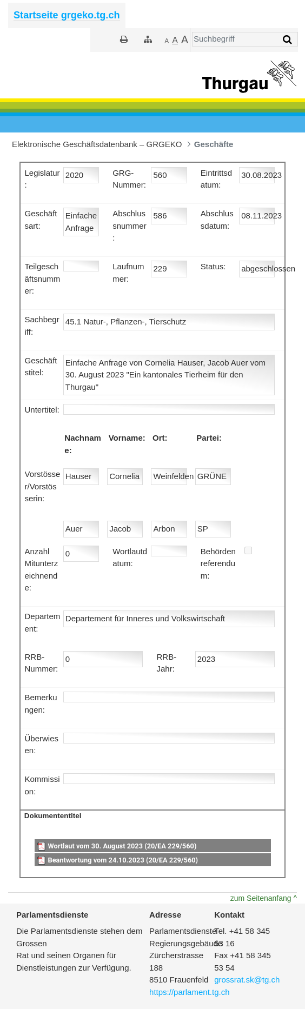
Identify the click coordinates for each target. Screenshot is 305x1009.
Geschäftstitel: (41, 366)
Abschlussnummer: (129, 225)
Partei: (209, 437)
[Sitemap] (148, 39)
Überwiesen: (42, 744)
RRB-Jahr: (166, 663)
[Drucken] (124, 39)
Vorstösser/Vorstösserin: (43, 486)
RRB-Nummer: (41, 663)
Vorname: (127, 437)
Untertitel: (42, 409)
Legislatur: (42, 179)
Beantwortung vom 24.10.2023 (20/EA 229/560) (123, 860)
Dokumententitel (53, 816)
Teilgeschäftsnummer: (43, 278)
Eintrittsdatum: (216, 179)
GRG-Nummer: (129, 179)
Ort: (160, 437)
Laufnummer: (128, 272)
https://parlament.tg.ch (189, 992)
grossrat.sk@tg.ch (247, 979)
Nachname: (82, 444)
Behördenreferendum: (218, 563)
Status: (213, 266)
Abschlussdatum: (217, 219)
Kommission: (42, 785)
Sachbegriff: (42, 325)
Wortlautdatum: (129, 557)
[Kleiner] (166, 41)
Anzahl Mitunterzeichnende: (41, 570)
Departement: (43, 622)
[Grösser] (175, 41)
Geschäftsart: (41, 219)
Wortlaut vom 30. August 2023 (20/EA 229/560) (122, 846)
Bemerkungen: (41, 703)
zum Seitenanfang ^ (263, 898)
